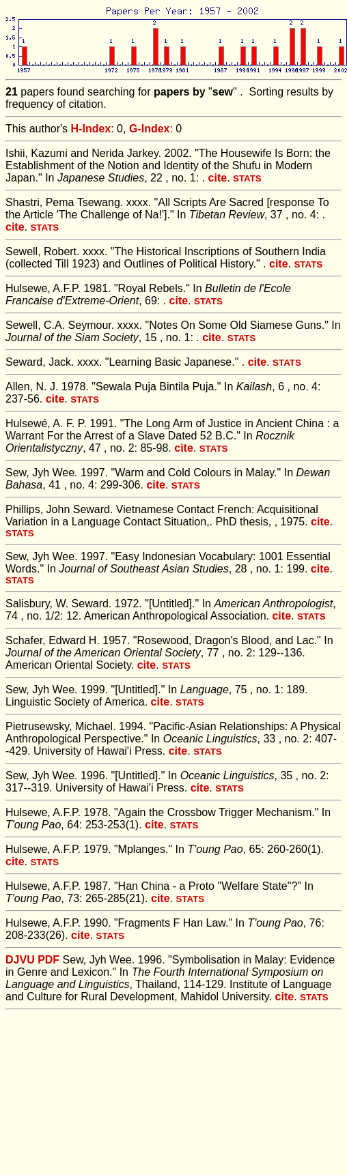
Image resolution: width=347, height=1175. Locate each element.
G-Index (149, 128)
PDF (48, 960)
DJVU (20, 960)
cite (217, 178)
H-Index (91, 128)
